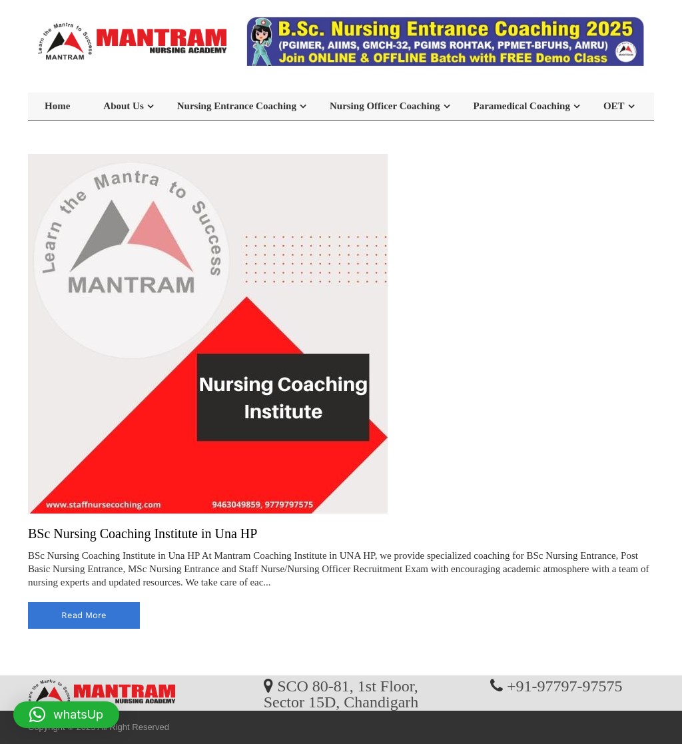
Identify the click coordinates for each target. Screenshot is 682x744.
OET (614, 106)
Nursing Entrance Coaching (236, 106)
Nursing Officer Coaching (385, 106)
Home (57, 106)
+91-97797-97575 (565, 685)
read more (84, 615)
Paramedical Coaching (522, 106)
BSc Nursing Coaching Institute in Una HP (142, 533)
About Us (123, 106)
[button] (66, 714)
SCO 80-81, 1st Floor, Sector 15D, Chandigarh (341, 693)
